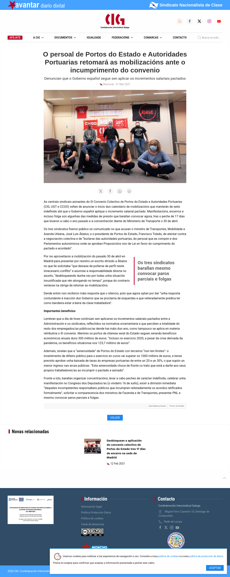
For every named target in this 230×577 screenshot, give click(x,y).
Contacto (180, 37)
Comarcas (153, 37)
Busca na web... (208, 37)
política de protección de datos (206, 556)
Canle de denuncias (92, 524)
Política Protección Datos (96, 512)
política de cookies (168, 556)
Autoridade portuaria (157, 406)
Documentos (65, 37)
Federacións (122, 37)
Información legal (91, 506)
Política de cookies (92, 518)
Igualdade (94, 37)
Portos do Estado (177, 406)
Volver (115, 417)
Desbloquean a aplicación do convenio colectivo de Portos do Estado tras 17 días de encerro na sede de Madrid (126, 449)
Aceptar (215, 567)
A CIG (38, 37)
